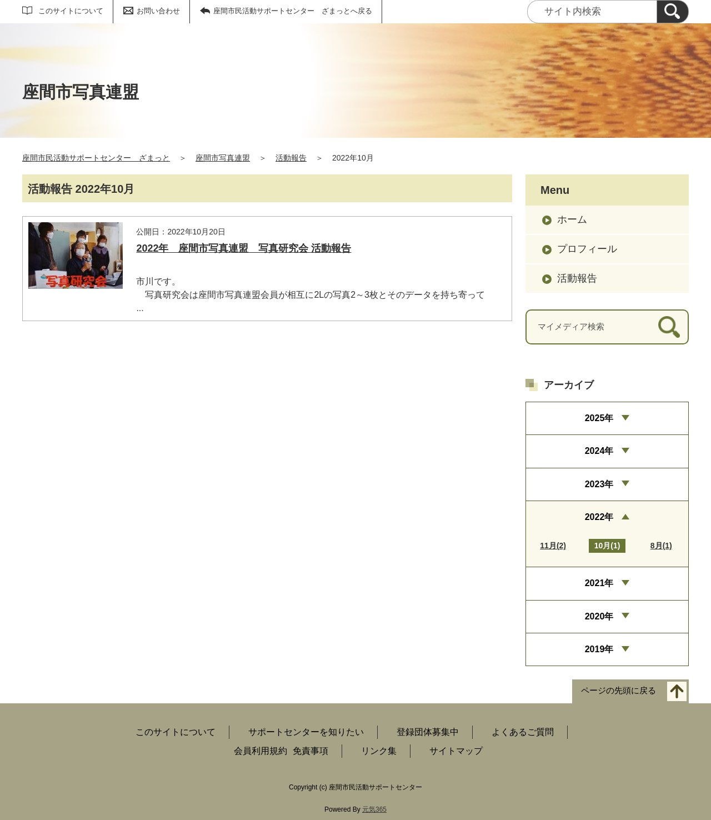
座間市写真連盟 (223, 157)
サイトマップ (456, 751)
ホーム (572, 219)
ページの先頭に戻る (618, 691)
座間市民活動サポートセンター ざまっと (96, 157)
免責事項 (310, 751)
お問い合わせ (158, 11)
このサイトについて (70, 11)
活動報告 (291, 157)
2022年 (599, 517)
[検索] (673, 11)
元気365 (374, 809)
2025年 (599, 418)
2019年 (599, 649)
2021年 (599, 583)
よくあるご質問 (523, 732)
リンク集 (379, 751)
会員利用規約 (260, 751)
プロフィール (587, 248)
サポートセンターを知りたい (306, 732)
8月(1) (661, 545)
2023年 (599, 484)
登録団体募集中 (428, 732)
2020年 (599, 616)
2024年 (599, 451)
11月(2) (553, 545)
